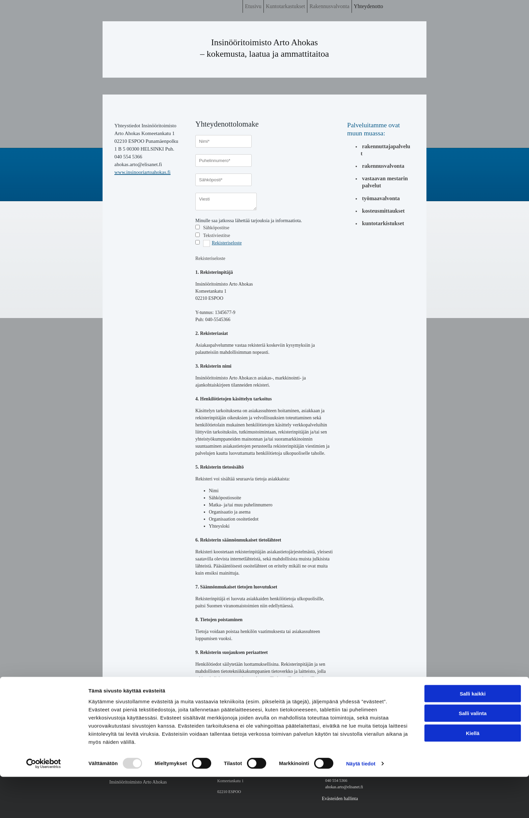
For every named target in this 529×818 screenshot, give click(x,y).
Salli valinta (473, 754)
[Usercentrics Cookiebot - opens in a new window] (43, 805)
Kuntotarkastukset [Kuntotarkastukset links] (285, 6)
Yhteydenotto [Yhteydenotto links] (368, 6)
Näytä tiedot (360, 805)
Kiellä (472, 774)
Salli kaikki (473, 734)
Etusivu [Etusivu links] (253, 6)
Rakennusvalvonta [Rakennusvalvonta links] (329, 6)
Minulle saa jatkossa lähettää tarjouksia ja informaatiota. (248, 220)
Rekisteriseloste (227, 242)
